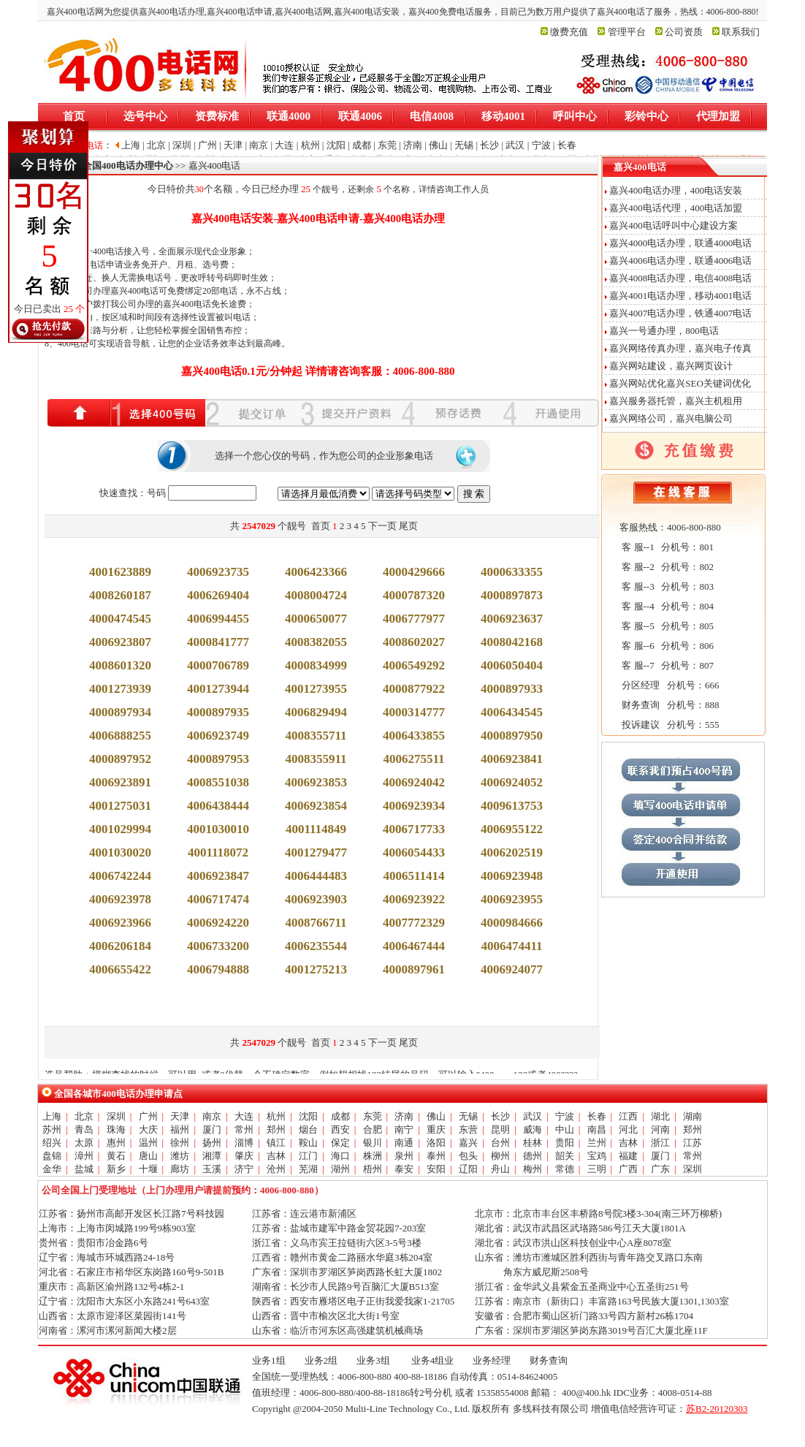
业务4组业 (431, 1360)
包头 (468, 1155)
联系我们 (741, 31)
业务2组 (321, 1360)
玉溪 (211, 1168)
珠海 (116, 1129)
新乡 (116, 1168)
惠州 (116, 1142)
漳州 (84, 1155)
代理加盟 (718, 116)
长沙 (500, 1116)
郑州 (276, 1129)
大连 (243, 1116)
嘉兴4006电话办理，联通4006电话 (680, 260)
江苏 (692, 1142)
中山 (564, 1129)
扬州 (211, 1142)
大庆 (148, 1129)
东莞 (372, 1116)
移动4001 (503, 116)
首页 (74, 116)
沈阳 (308, 1116)
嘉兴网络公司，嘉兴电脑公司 (671, 418)
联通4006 (360, 116)
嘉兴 (468, 1142)
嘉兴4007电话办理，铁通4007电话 (680, 313)
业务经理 (492, 1360)
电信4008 (432, 116)
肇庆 (243, 1155)
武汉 (532, 1116)
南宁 (403, 1129)
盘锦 (51, 1155)
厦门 (211, 1129)
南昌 (596, 1129)
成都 (340, 1116)
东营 (468, 1129)
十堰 (148, 1168)
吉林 (628, 1142)
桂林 (532, 1142)
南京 (211, 1116)
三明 (596, 1168)
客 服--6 (637, 645)
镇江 (276, 1142)
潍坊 (179, 1155)
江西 (628, 1116)
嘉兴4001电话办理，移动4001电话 (680, 295)
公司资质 (684, 31)
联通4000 (288, 116)
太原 (84, 1142)
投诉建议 (639, 724)
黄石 (116, 1155)
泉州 (403, 1155)
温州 (148, 1142)
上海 (51, 1116)
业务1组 (269, 1360)
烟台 (308, 1129)
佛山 (436, 1116)
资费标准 (217, 116)
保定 (340, 1142)
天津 (179, 1116)
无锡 (468, 1116)
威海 (532, 1129)
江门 (308, 1155)
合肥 (372, 1129)
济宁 (243, 1168)
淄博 (243, 1142)
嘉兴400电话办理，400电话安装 (675, 190)
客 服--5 (637, 625)
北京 (84, 1116)
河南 (660, 1129)
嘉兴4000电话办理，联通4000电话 (680, 243)
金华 (51, 1168)
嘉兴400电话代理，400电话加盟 (675, 207)
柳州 (500, 1155)
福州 (179, 1129)
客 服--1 (637, 547)
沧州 (276, 1168)
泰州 (436, 1155)
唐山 (148, 1155)
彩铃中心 (646, 116)
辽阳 (468, 1168)
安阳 (436, 1168)
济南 (403, 1116)
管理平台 (627, 31)
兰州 (596, 1142)
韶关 (564, 1155)
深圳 (116, 1116)
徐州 (179, 1142)
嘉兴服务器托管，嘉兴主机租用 (675, 400)
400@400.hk (586, 1392)
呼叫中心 (575, 116)
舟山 (500, 1168)
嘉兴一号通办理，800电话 (664, 330)
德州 (532, 1155)
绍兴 (51, 1142)
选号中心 (145, 116)
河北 (628, 1129)
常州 (243, 1129)
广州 (148, 1116)
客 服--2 (637, 566)
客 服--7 (637, 665)
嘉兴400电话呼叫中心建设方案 (673, 225)
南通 (403, 1142)
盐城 (84, 1168)
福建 (628, 1155)
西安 (340, 1129)
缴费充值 (569, 31)
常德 (564, 1168)
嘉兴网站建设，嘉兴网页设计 (671, 365)
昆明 (500, 1129)
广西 (628, 1168)
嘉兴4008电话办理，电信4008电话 (680, 278)
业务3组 (373, 1360)
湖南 (692, 1116)
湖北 (660, 1116)
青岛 (84, 1129)
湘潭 (211, 1155)
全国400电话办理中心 (128, 165)
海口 (340, 1155)
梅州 (532, 1168)
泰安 (403, 1168)
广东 (660, 1168)
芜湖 (308, 1168)
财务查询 (639, 704)
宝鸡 (596, 1155)
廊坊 (179, 1168)
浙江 (660, 1142)
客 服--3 (637, 586)
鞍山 (308, 1142)
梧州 (372, 1168)
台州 (500, 1142)
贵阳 (564, 1142)
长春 (596, 1116)
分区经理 (639, 685)
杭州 (276, 1116)
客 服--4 (637, 606)
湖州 (340, 1168)
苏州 (51, 1129)
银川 (372, 1142)
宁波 (564, 1116)
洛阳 (436, 1142)
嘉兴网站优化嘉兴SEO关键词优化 (680, 383)
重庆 (436, 1129)
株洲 (372, 1155)
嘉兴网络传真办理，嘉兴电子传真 (680, 348)
